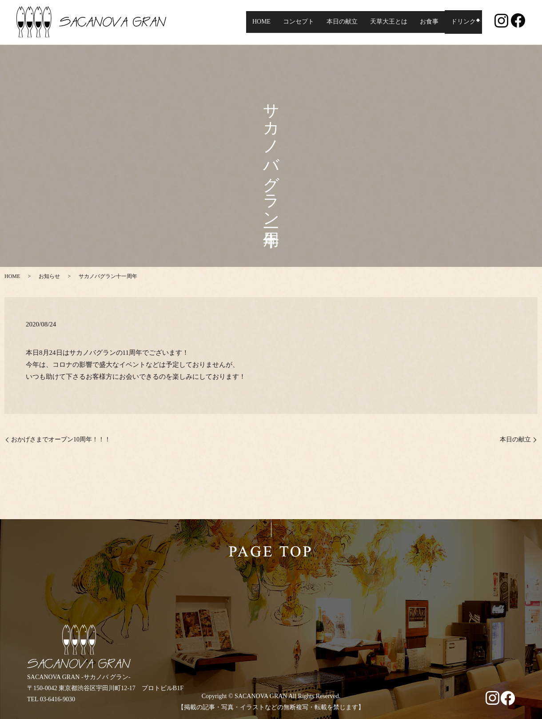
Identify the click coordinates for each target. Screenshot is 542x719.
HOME (258, 22)
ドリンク (460, 22)
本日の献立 (339, 22)
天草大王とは (385, 22)
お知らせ (49, 276)
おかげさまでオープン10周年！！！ (61, 439)
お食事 (426, 22)
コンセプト (295, 22)
